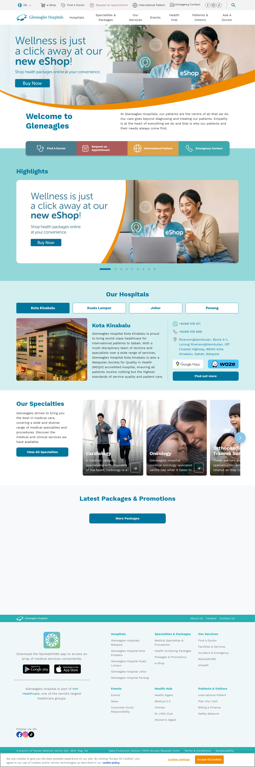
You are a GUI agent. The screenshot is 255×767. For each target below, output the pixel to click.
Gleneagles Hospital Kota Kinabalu (128, 653)
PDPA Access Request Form (161, 750)
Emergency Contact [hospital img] (185, 4)
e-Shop (160, 663)
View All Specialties (42, 452)
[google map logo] (188, 364)
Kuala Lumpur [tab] (99, 308)
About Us (196, 618)
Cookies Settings (179, 761)
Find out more (206, 376)
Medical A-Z (163, 701)
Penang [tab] (212, 308)
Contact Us (227, 618)
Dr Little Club (164, 713)
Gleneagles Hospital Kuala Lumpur (128, 663)
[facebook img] (208, 5)
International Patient (212, 695)
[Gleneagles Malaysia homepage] (39, 17)
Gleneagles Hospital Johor (129, 671)
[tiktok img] (219, 5)
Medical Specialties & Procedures (169, 642)
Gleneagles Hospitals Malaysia (125, 642)
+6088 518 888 (187, 331)
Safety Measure (208, 713)
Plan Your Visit (208, 701)
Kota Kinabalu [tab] (43, 308)
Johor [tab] (156, 308)
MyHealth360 (207, 659)
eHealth (203, 665)
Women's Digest (165, 719)
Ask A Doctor (227, 17)
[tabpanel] (127, 349)
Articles (160, 707)
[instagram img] (213, 5)
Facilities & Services (211, 646)
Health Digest (164, 695)
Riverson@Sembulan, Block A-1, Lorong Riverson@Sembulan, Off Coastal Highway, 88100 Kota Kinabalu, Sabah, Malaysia (201, 346)
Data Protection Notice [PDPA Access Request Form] (124, 750)
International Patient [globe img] (148, 5)
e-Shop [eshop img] (48, 5)
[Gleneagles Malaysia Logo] (31, 618)
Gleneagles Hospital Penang (130, 677)
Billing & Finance (209, 707)
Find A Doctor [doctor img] (73, 5)
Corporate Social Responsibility (122, 709)
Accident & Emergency (213, 652)
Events (115, 695)
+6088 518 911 (187, 323)
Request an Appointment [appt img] (108, 5)
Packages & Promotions (170, 657)
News (114, 701)
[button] (105, 269)
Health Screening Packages (173, 650)
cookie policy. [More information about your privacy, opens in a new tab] (111, 764)
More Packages (127, 518)
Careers (211, 618)
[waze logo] (223, 364)
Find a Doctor (207, 640)
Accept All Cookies (209, 761)
